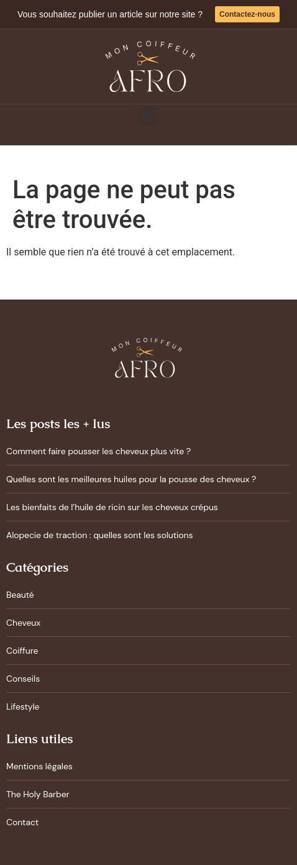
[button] (148, 115)
